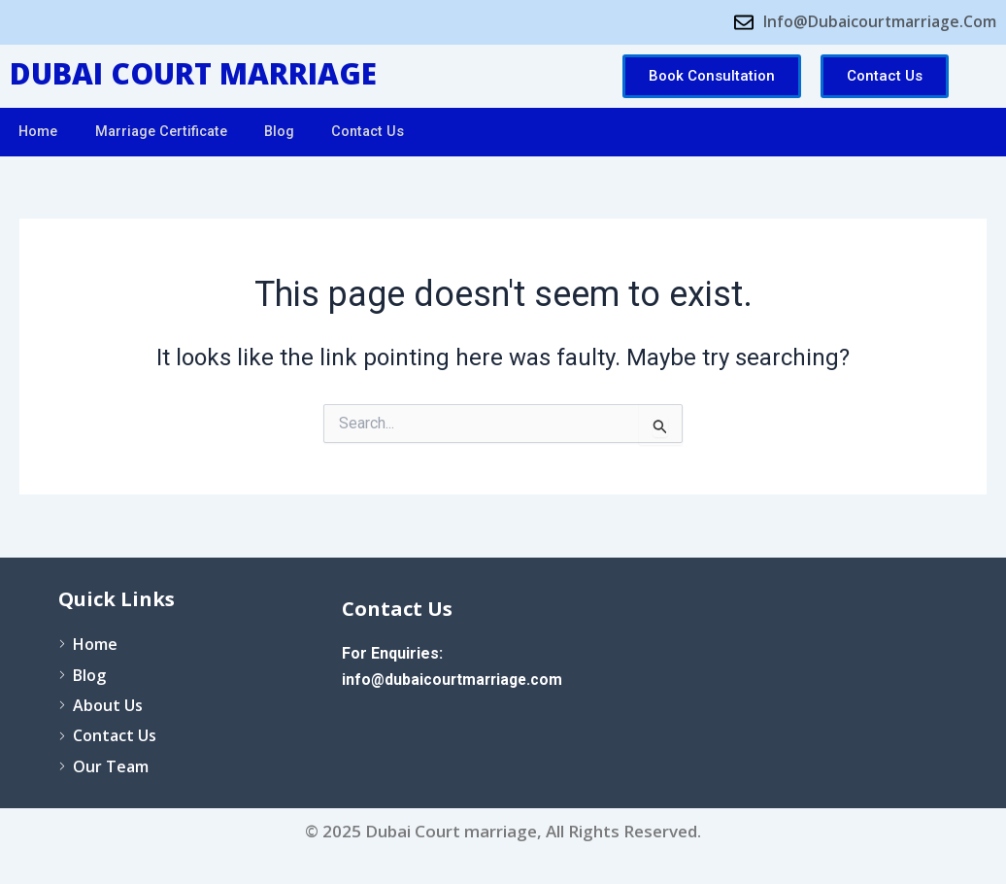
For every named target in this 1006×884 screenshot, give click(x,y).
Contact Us (384, 132)
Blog (292, 132)
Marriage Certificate (168, 132)
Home (39, 132)
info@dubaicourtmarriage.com (455, 679)
